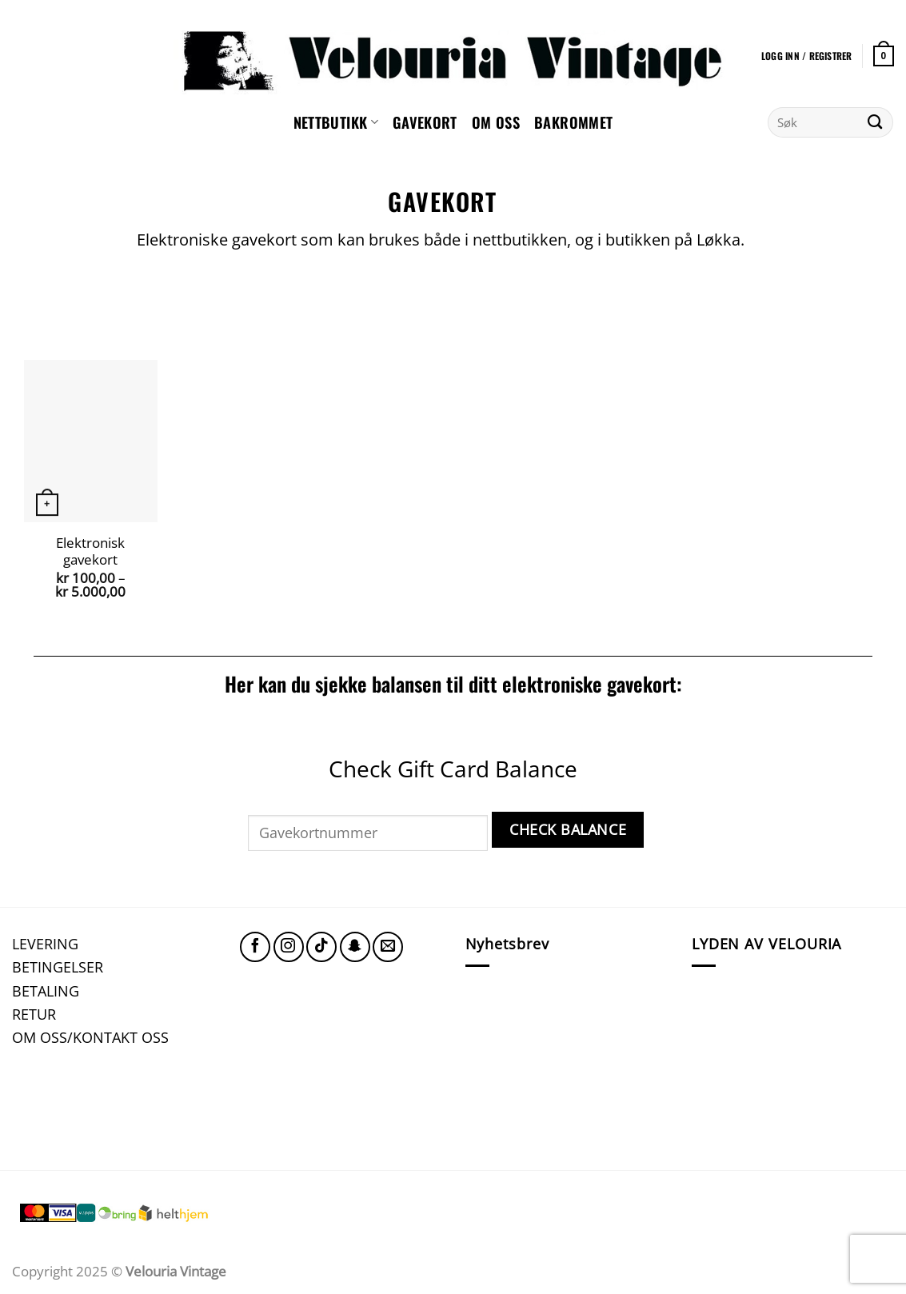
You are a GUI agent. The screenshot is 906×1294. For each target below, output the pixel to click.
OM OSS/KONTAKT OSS (90, 1037)
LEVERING (45, 943)
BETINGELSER (57, 966)
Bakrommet (573, 122)
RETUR (34, 1014)
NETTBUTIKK (335, 122)
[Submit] (875, 122)
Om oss (496, 122)
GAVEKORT (425, 122)
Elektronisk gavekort (90, 551)
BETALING (45, 990)
